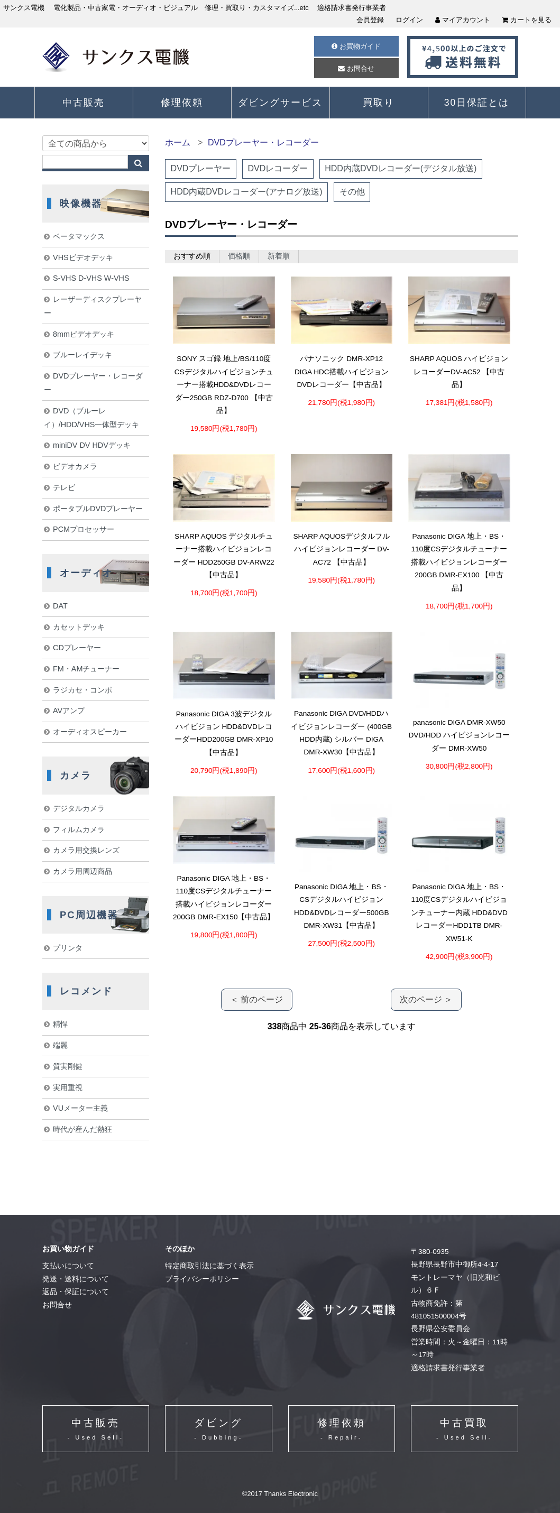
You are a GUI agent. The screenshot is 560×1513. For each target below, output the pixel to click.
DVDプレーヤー (201, 168)
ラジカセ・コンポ (82, 690)
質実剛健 (67, 1066)
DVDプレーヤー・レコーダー (263, 142)
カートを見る (527, 20)
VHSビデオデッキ (83, 257)
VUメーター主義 (80, 1108)
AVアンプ (69, 710)
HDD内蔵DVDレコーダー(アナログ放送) (247, 191)
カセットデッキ (79, 627)
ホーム (177, 142)
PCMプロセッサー (83, 529)
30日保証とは (477, 102)
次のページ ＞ (426, 999)
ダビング (218, 1430)
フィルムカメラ (79, 829)
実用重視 (67, 1087)
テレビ (64, 487)
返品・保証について (75, 1292)
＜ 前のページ (256, 999)
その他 (352, 191)
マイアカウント (462, 20)
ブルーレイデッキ (82, 354)
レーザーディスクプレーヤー (93, 306)
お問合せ (356, 68)
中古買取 (464, 1430)
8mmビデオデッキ (83, 334)
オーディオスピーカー (90, 731)
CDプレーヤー (77, 647)
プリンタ (67, 948)
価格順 (239, 256)
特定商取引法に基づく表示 (209, 1266)
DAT (60, 606)
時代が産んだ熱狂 (82, 1129)
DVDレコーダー (277, 168)
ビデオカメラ (75, 466)
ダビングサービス (280, 102)
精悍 (60, 1024)
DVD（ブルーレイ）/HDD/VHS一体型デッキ (92, 418)
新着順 (279, 256)
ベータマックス (79, 236)
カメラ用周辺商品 (82, 871)
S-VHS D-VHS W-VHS (91, 278)
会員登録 (370, 20)
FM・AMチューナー (86, 669)
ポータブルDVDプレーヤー (98, 508)
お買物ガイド (356, 46)
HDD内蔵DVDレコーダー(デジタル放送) (400, 168)
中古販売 (83, 102)
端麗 (60, 1045)
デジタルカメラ (79, 808)
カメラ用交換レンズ (86, 850)
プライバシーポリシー (202, 1279)
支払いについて (68, 1266)
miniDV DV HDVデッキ (92, 445)
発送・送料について (75, 1279)
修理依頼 (182, 102)
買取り (378, 102)
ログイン (409, 20)
